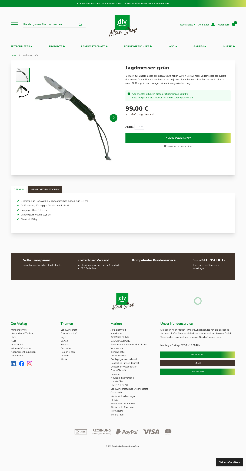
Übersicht (198, 354)
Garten (199, 46)
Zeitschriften (20, 46)
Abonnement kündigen (23, 352)
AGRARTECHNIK (120, 337)
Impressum (17, 344)
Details (22, 189)
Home (13, 55)
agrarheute (116, 333)
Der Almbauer (118, 355)
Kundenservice (18, 329)
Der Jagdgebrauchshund (124, 359)
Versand (149, 114)
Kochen (65, 355)
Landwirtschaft (93, 46)
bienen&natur (118, 352)
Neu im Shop (68, 352)
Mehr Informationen (55, 189)
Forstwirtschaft (136, 46)
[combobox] (54, 24)
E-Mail (198, 363)
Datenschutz (17, 355)
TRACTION (117, 411)
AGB (13, 341)
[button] (14, 24)
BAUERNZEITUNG (121, 341)
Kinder (64, 359)
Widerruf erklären (229, 462)
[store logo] (123, 25)
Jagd (171, 46)
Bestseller (66, 348)
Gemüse (115, 374)
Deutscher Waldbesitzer (124, 366)
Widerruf (197, 371)
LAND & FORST (120, 385)
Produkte (55, 46)
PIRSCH (115, 400)
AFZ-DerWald (118, 329)
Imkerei (227, 46)
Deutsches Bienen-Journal (125, 363)
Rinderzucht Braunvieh (123, 403)
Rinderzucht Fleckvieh (122, 407)
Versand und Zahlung (22, 333)
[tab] (22, 189)
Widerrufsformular (21, 348)
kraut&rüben (117, 381)
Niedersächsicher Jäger (123, 396)
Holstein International (123, 377)
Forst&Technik (119, 370)
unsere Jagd (117, 414)
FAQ (13, 337)
